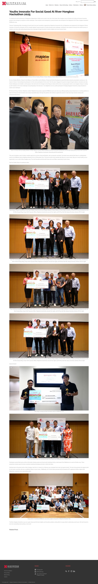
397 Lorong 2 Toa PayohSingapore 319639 (42, 574)
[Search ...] (87, 2)
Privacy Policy (7, 572)
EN (79, 1)
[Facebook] (69, 571)
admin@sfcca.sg (40, 571)
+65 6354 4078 (39, 569)
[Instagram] (71, 571)
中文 (76, 1)
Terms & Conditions (8, 570)
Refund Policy (7, 574)
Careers (5, 576)
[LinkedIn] (74, 571)
